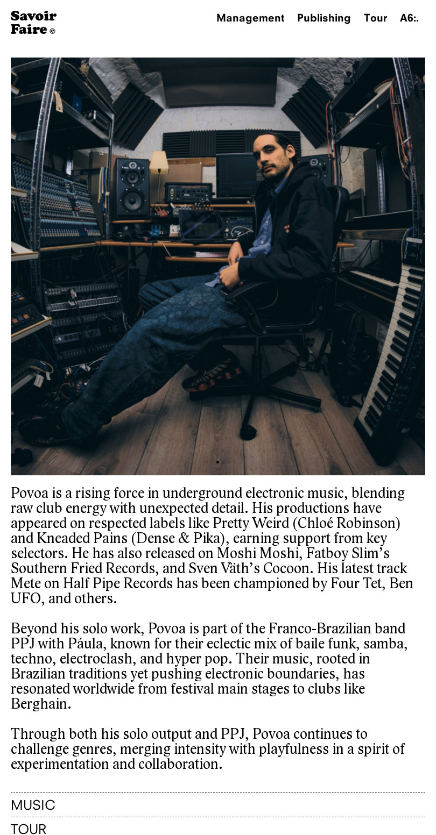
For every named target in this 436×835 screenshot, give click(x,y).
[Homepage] (34, 30)
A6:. (409, 17)
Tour (375, 17)
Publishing (324, 17)
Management (250, 17)
